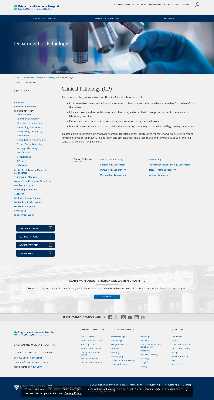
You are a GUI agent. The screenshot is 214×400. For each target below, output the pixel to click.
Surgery (144, 362)
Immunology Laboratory (113, 169)
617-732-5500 (21, 358)
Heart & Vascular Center (92, 340)
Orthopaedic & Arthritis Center (91, 353)
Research (169, 18)
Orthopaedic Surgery (120, 364)
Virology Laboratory (159, 175)
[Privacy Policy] (73, 393)
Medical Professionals (107, 18)
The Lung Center (88, 344)
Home (16, 77)
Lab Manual (22, 165)
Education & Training (180, 348)
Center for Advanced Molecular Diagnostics (31, 171)
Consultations (24, 156)
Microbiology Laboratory (113, 175)
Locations (117, 4)
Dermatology (116, 340)
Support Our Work (24, 214)
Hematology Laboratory (112, 164)
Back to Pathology (27, 82)
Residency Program (24, 185)
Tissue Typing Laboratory (162, 169)
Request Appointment (151, 4)
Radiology (144, 358)
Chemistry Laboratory (111, 159)
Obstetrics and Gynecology (123, 360)
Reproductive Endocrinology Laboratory (169, 164)
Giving (186, 4)
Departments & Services (33, 77)
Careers (175, 340)
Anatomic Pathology (25, 106)
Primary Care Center (90, 358)
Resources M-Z (171, 384)
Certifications (24, 152)
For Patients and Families (28, 197)
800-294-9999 (35, 366)
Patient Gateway (172, 4)
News (174, 360)
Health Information (179, 356)
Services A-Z (177, 364)
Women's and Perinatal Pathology (32, 181)
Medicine (115, 348)
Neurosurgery (117, 356)
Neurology (115, 352)
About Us (19, 102)
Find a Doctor (131, 4)
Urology (143, 366)
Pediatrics (144, 340)
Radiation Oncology (149, 354)
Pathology (50, 77)
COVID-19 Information (181, 344)
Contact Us (20, 210)
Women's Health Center (91, 362)
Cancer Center (87, 336)
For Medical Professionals (28, 202)
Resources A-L (153, 384)
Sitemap (187, 384)
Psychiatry (145, 350)
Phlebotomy (155, 159)
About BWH (107, 296)
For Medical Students (25, 206)
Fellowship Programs (25, 189)
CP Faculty (22, 160)
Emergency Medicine (120, 344)
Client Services (24, 114)
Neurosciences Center (91, 348)
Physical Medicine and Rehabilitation (150, 345)
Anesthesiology (118, 336)
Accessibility (136, 384)
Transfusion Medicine (26, 176)
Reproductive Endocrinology (31, 139)
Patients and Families (44, 18)
